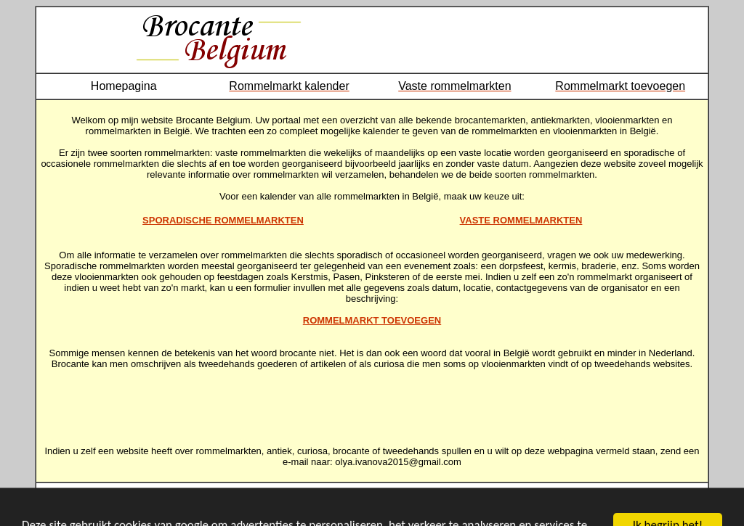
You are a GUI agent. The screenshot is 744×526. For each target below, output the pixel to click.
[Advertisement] (372, 402)
